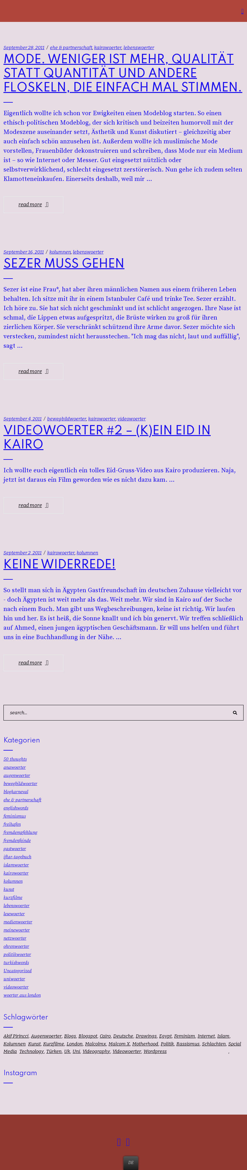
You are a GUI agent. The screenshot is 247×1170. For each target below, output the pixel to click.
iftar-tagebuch (17, 857)
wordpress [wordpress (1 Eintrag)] (155, 1051)
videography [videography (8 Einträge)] (96, 1051)
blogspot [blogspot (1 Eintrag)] (87, 1036)
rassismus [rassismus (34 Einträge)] (187, 1044)
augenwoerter (16, 775)
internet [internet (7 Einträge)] (206, 1036)
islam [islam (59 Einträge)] (223, 1036)
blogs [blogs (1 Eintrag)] (70, 1036)
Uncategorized (17, 971)
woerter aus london (22, 995)
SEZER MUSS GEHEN (63, 264)
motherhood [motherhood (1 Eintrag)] (145, 1044)
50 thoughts (15, 759)
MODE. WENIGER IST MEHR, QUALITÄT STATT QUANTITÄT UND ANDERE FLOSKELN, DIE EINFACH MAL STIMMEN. (122, 74)
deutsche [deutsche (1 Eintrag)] (123, 1036)
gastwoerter (14, 849)
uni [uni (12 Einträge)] (76, 1051)
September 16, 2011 (23, 252)
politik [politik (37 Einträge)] (167, 1044)
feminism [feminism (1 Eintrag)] (184, 1036)
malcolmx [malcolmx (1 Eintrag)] (95, 1044)
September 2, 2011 (22, 553)
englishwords (15, 808)
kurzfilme (12, 898)
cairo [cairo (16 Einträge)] (105, 1036)
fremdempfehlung (20, 832)
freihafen (12, 824)
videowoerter (132, 419)
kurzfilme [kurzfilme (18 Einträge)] (53, 1044)
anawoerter (14, 767)
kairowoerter (108, 47)
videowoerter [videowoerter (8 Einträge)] (127, 1051)
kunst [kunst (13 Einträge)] (34, 1044)
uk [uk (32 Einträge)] (67, 1051)
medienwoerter (17, 922)
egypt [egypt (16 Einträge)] (165, 1036)
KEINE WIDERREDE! (59, 565)
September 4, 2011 (22, 419)
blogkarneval (15, 792)
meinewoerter (16, 930)
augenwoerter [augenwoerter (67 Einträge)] (46, 1036)
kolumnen (60, 252)
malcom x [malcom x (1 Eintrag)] (119, 1044)
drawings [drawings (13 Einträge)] (146, 1036)
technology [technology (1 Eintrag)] (31, 1051)
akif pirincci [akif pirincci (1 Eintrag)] (15, 1036)
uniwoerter (14, 979)
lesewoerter (14, 914)
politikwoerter (17, 954)
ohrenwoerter (16, 946)
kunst (8, 889)
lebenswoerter (139, 47)
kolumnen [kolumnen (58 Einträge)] (14, 1044)
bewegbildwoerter (66, 419)
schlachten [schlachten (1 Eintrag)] (214, 1044)
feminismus (14, 816)
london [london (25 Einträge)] (75, 1044)
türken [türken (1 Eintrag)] (54, 1051)
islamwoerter (16, 865)
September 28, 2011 (23, 47)
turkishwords (16, 963)
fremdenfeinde (17, 841)
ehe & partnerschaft (71, 47)
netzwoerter (14, 938)
